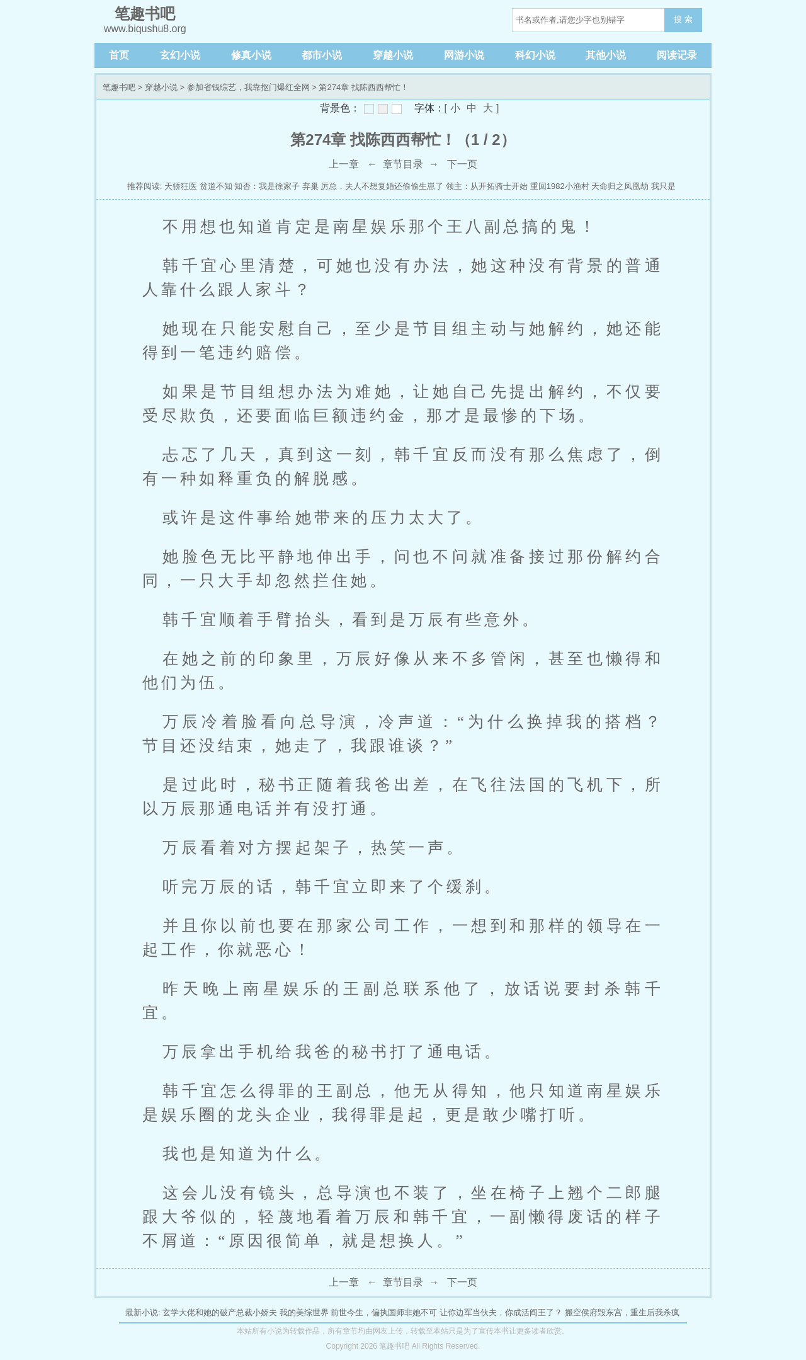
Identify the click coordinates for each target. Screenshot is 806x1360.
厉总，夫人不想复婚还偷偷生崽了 (382, 186)
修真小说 (251, 55)
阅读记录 (677, 55)
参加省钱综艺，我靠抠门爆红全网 (248, 87)
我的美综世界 (304, 1312)
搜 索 (683, 19)
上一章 (344, 164)
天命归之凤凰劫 (620, 186)
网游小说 (464, 55)
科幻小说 (535, 55)
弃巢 (310, 186)
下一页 (462, 164)
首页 (119, 55)
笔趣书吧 (119, 87)
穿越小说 (393, 55)
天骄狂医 (180, 186)
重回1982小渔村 (559, 186)
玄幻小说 (180, 55)
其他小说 (606, 55)
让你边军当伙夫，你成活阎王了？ (501, 1312)
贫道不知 (216, 186)
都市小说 (322, 55)
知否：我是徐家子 (267, 186)
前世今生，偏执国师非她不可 (384, 1312)
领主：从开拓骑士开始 (487, 186)
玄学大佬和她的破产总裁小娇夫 (219, 1312)
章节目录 (403, 164)
